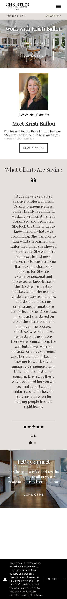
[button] (63, 579)
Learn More (33, 148)
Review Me (26, 114)
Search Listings (33, 43)
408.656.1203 (53, 16)
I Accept (52, 579)
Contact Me (34, 55)
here (39, 595)
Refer (42, 114)
